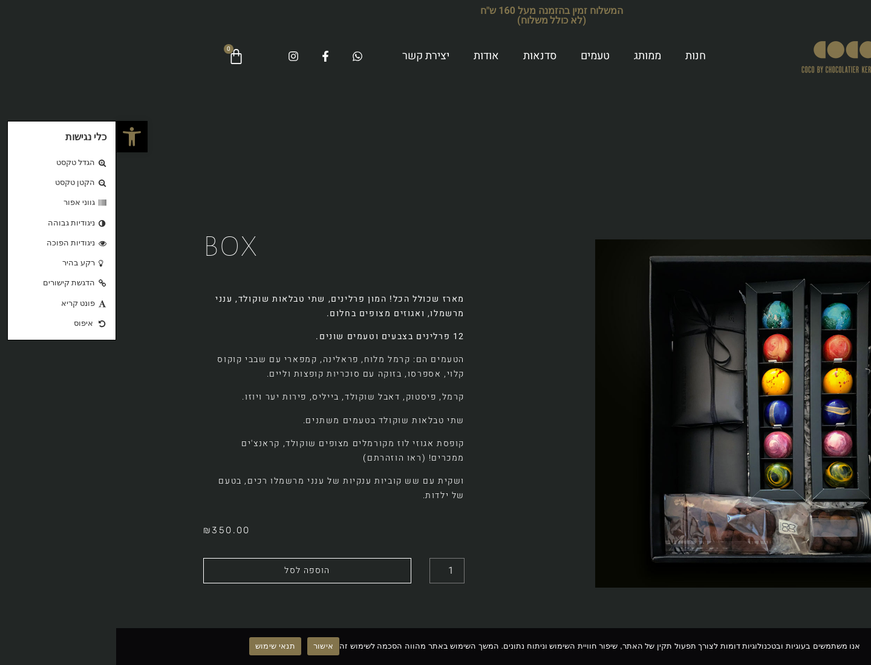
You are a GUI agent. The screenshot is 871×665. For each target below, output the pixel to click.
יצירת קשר (309, 56)
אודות (370, 56)
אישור (207, 645)
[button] (15, 136)
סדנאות (423, 56)
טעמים (479, 56)
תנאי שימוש (159, 645)
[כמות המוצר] (330, 570)
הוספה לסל (191, 570)
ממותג (531, 56)
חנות (579, 56)
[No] (851, 645)
